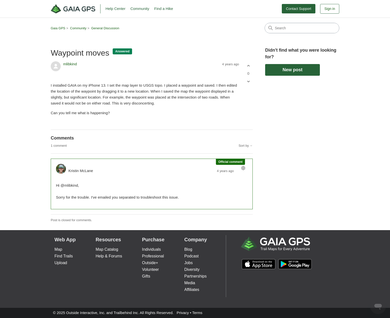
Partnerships (195, 276)
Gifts (146, 276)
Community (139, 8)
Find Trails (63, 256)
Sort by (246, 145)
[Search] (302, 28)
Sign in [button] (329, 9)
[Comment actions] (243, 168)
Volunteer (150, 269)
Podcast (191, 256)
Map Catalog (107, 249)
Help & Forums (109, 256)
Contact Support (298, 9)
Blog (188, 249)
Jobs (188, 263)
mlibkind (70, 64)
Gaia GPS (58, 28)
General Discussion (105, 28)
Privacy (183, 313)
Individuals (151, 249)
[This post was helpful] (248, 65)
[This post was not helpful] (248, 81)
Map (58, 249)
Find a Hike (163, 8)
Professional (153, 256)
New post (292, 69)
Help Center (115, 8)
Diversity (191, 269)
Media (189, 283)
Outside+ (150, 263)
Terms (197, 313)
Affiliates (191, 289)
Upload (60, 263)
